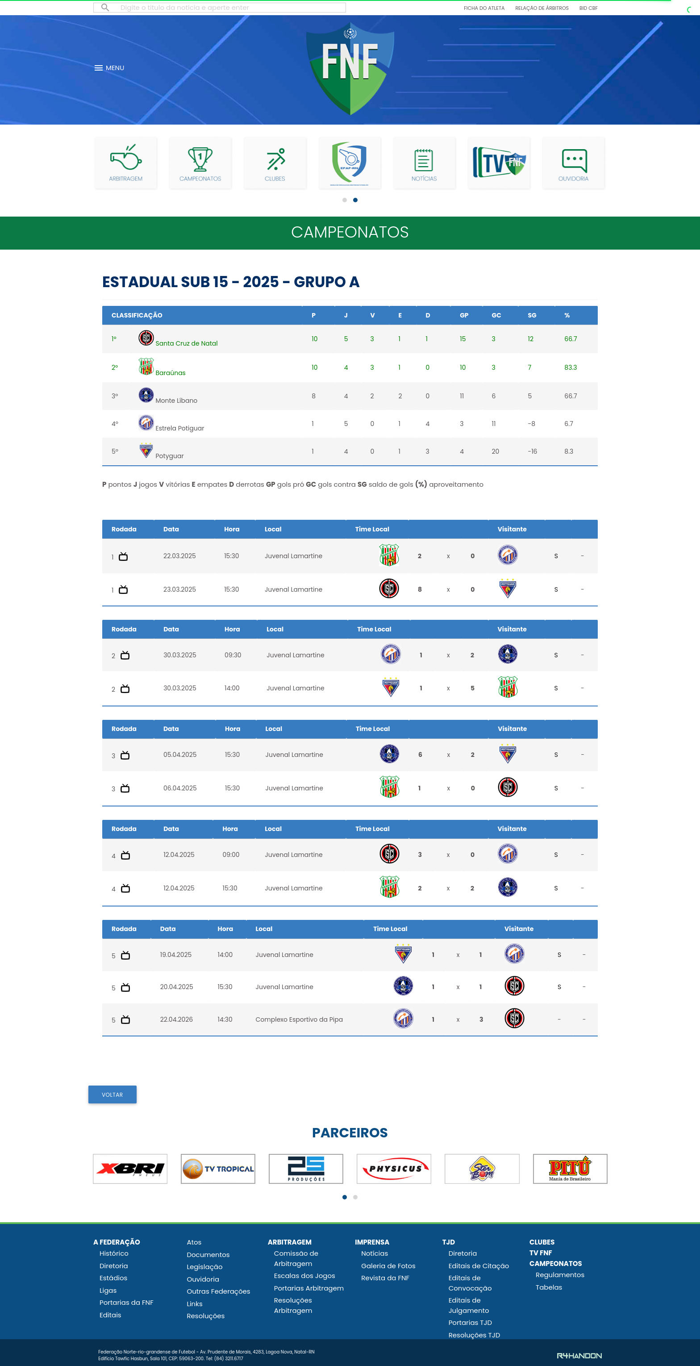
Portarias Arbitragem (309, 1288)
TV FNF (540, 1252)
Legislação (204, 1266)
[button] (344, 200)
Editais (110, 1315)
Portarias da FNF (127, 1302)
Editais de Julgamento (469, 1305)
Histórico (114, 1253)
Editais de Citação (479, 1265)
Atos (194, 1242)
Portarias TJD (470, 1322)
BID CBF (588, 8)
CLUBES (541, 1242)
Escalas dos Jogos (304, 1275)
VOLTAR (112, 1095)
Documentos (208, 1254)
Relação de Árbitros (542, 8)
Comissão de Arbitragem (296, 1258)
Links (194, 1303)
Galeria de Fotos (388, 1265)
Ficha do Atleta (484, 8)
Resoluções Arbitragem (293, 1305)
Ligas (108, 1290)
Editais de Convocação (470, 1283)
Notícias (374, 1253)
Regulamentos (560, 1274)
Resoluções (206, 1315)
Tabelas (549, 1287)
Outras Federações (218, 1291)
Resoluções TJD (474, 1335)
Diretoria (114, 1265)
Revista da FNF (385, 1277)
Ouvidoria (203, 1279)
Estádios (113, 1277)
